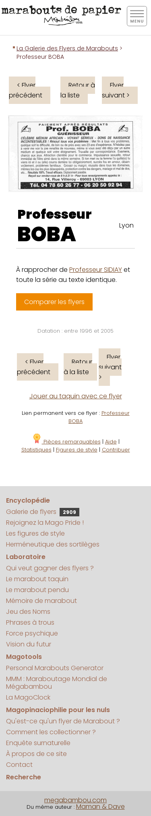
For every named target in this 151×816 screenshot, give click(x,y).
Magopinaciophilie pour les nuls (58, 710)
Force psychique (32, 633)
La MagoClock (28, 697)
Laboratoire (26, 556)
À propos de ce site (36, 753)
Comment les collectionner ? (51, 732)
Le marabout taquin (37, 579)
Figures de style (76, 450)
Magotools (24, 656)
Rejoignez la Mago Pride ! (45, 522)
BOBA (46, 234)
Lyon (126, 225)
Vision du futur (28, 644)
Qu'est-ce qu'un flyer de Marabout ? (63, 721)
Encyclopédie (28, 500)
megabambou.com (75, 800)
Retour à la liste (77, 90)
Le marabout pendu (37, 589)
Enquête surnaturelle (38, 743)
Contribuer (116, 450)
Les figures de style (35, 533)
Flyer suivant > (116, 90)
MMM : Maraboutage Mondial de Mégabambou (56, 682)
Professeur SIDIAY (95, 269)
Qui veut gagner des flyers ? (50, 568)
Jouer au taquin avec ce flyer (75, 396)
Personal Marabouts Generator (54, 668)
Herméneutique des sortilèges (52, 544)
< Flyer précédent (25, 90)
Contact (19, 764)
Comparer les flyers (54, 302)
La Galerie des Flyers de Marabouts (67, 48)
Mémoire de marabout (41, 600)
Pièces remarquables (66, 441)
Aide (111, 441)
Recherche (23, 777)
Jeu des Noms (28, 611)
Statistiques (36, 450)
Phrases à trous (30, 622)
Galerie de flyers (42, 511)
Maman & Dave (100, 806)
